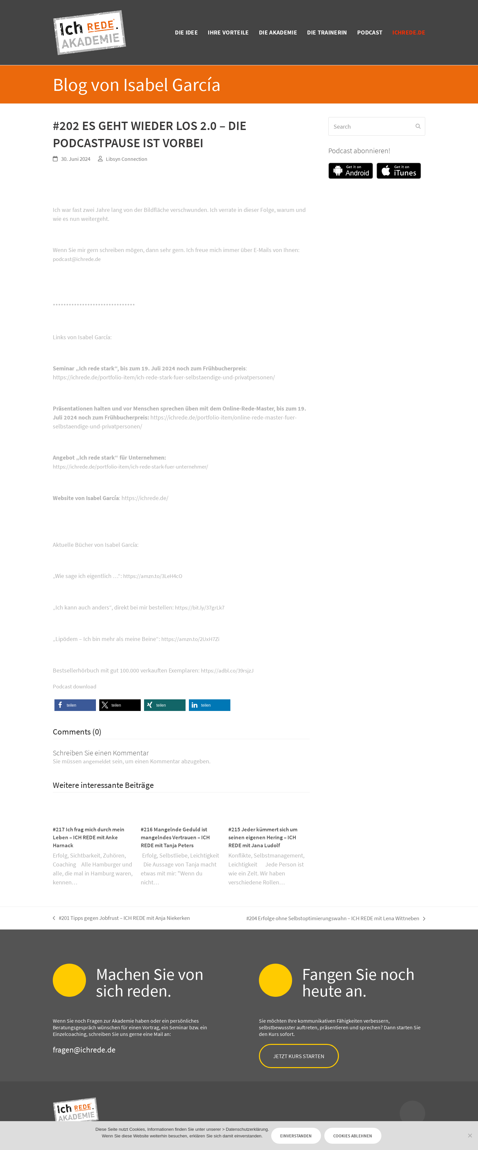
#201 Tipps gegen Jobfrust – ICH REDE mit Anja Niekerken (128, 917)
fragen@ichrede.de (84, 1048)
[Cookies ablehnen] (469, 1133)
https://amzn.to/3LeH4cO (155, 575)
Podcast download (76, 684)
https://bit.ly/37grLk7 (201, 606)
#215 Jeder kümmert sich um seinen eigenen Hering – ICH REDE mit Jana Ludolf (265, 835)
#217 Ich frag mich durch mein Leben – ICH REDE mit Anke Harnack (91, 835)
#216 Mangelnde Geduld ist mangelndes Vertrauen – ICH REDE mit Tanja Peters (177, 835)
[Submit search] (418, 126)
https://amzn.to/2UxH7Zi (192, 637)
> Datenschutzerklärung (231, 1127)
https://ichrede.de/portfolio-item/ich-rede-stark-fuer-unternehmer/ (136, 466)
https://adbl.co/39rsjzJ (229, 668)
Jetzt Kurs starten (304, 1056)
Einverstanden (290, 1134)
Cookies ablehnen (361, 1134)
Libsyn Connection (127, 159)
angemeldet (98, 759)
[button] (75, 703)
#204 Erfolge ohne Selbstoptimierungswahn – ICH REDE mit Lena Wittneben (327, 917)
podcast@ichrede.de (78, 259)
